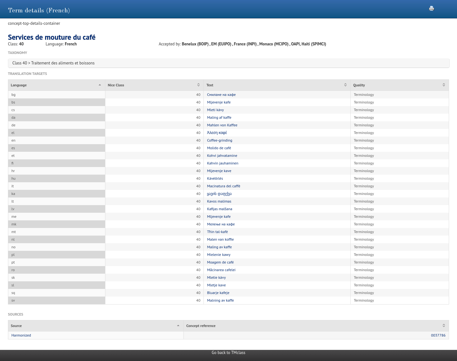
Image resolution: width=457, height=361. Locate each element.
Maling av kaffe (219, 246)
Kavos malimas (219, 201)
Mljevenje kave (219, 170)
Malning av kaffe (220, 300)
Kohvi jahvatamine (222, 155)
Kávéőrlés (215, 178)
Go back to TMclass (228, 352)
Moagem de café (220, 262)
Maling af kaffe (219, 117)
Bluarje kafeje (218, 292)
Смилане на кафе (221, 94)
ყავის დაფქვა (219, 193)
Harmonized (21, 335)
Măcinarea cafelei (221, 269)
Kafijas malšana (219, 208)
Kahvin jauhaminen (222, 163)
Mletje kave (216, 285)
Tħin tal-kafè (217, 231)
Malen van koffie (220, 239)
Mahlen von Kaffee (222, 125)
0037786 (438, 335)
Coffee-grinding (219, 140)
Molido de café (219, 147)
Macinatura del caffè (223, 186)
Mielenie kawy (218, 254)
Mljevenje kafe (218, 102)
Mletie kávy (216, 277)
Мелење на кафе (221, 224)
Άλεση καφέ (217, 132)
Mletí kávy (215, 109)
